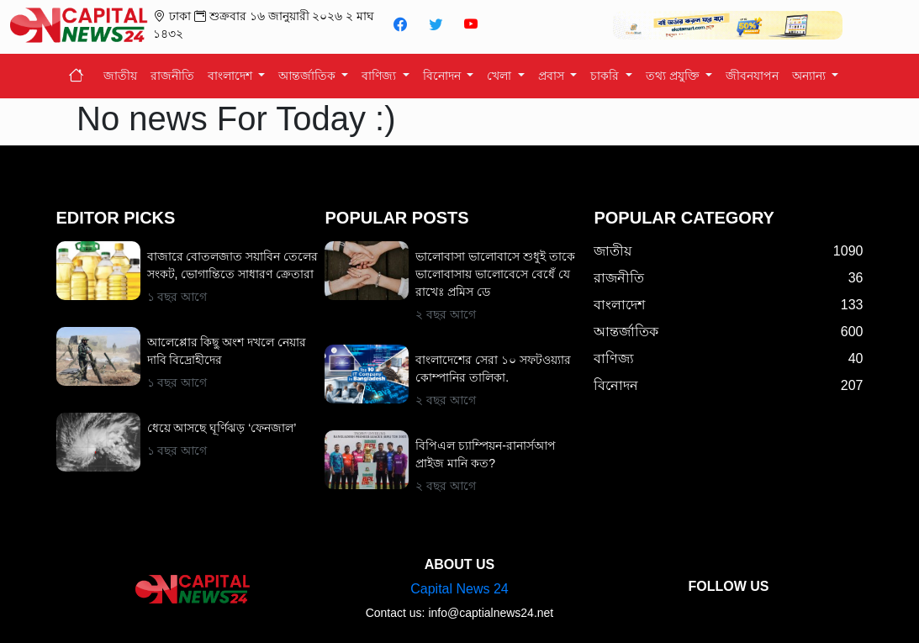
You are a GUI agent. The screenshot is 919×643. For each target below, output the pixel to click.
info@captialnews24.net (490, 612)
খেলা (501, 75)
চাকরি (606, 75)
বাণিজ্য (380, 75)
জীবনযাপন (752, 75)
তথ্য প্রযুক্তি (674, 75)
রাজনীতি (172, 75)
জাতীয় (120, 75)
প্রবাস (553, 75)
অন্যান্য (810, 75)
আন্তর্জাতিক (308, 75)
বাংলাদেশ (232, 75)
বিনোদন (443, 75)
